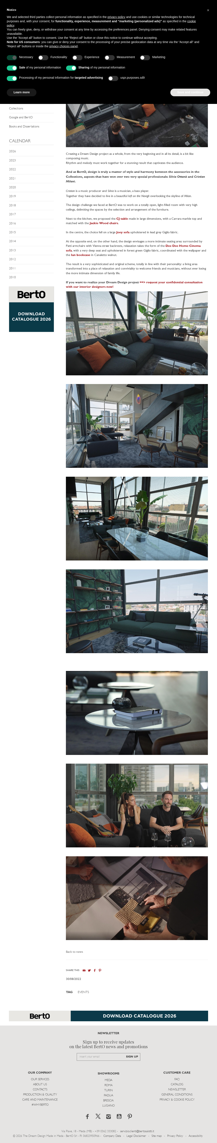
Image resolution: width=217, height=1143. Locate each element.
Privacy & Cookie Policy (177, 1099)
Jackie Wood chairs (104, 223)
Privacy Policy (175, 1136)
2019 (12, 196)
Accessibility (196, 1136)
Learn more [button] (22, 92)
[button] (208, 10)
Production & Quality (40, 1094)
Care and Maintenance (40, 1099)
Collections (16, 108)
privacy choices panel (63, 46)
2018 (12, 205)
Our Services (40, 1079)
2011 (12, 268)
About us (40, 1084)
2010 (12, 277)
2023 (12, 160)
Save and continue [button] (190, 92)
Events (83, 992)
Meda (108, 1080)
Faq (176, 1079)
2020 (12, 187)
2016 (12, 223)
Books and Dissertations (24, 126)
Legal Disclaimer (136, 1136)
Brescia (108, 1100)
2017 (12, 214)
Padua (108, 1095)
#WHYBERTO (40, 1105)
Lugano (108, 1105)
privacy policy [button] (116, 17)
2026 (12, 151)
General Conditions (176, 1094)
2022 (12, 169)
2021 (12, 178)
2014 (12, 241)
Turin (108, 1090)
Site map (157, 1136)
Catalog (177, 1084)
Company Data (112, 1136)
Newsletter (177, 1089)
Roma (108, 1085)
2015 (12, 232)
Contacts (40, 1089)
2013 (12, 250)
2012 (12, 259)
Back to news (74, 952)
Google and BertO (21, 117)
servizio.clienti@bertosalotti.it (137, 1131)
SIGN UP (132, 1056)
